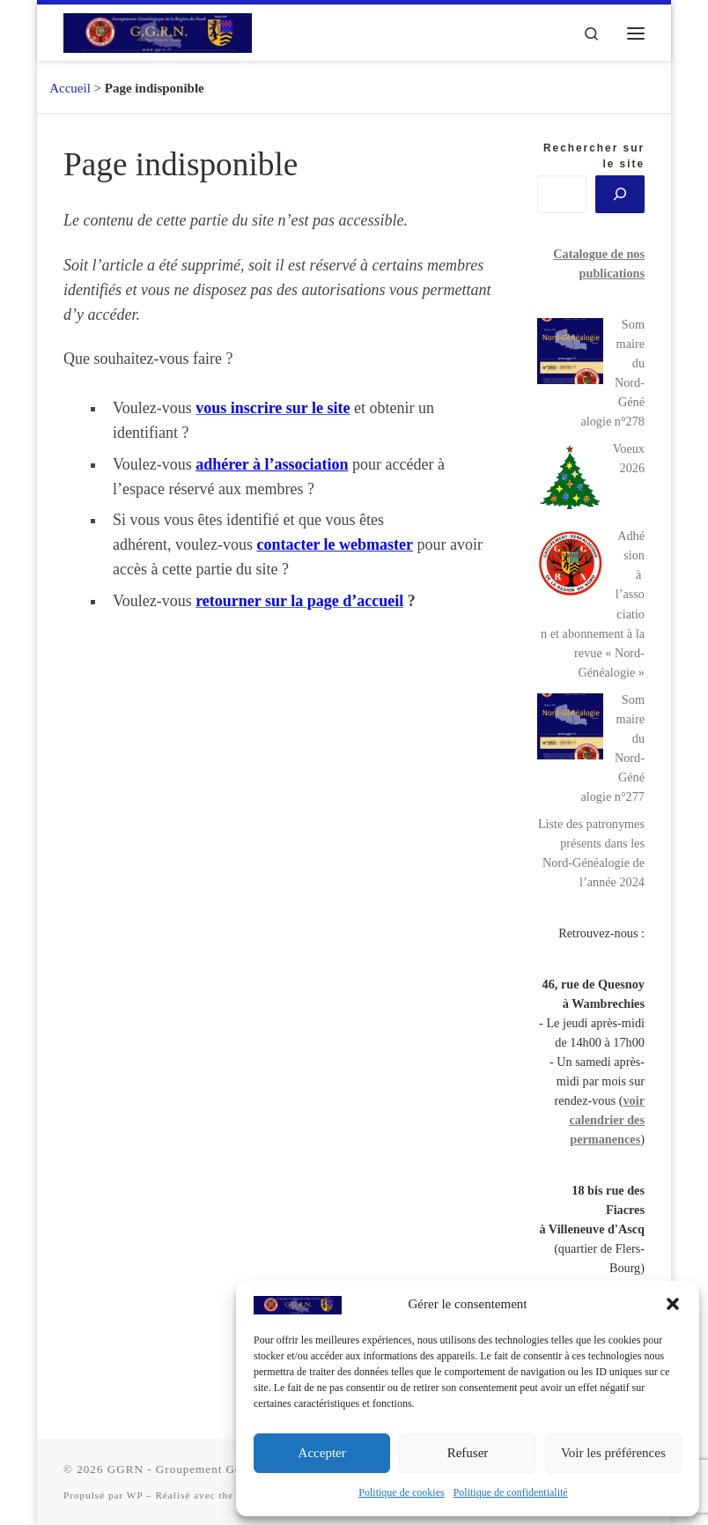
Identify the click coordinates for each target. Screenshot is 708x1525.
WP (135, 1495)
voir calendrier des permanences (607, 1119)
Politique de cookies (401, 1492)
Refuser (468, 1453)
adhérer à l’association (271, 464)
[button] (673, 1304)
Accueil (64, 88)
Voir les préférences (613, 1453)
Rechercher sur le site (594, 156)
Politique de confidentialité (511, 1492)
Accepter (322, 1453)
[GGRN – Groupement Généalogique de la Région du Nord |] (157, 31)
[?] (620, 193)
